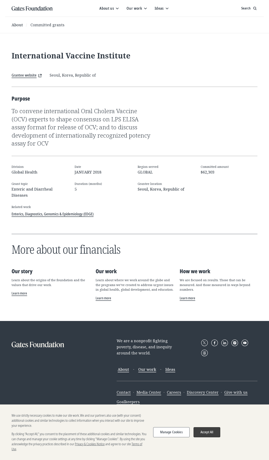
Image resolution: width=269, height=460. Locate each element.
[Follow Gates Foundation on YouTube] (245, 343)
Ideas (170, 369)
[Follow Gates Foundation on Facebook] (214, 343)
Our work (147, 369)
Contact (124, 392)
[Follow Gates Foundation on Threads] (204, 353)
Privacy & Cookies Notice (90, 445)
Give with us (236, 392)
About (17, 24)
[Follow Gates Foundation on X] (204, 343)
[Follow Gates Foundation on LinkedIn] (224, 343)
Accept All (207, 433)
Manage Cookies (171, 433)
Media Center (148, 392)
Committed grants (47, 24)
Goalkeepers (128, 401)
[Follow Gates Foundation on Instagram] (235, 343)
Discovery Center (203, 392)
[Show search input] (249, 8)
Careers (174, 392)
